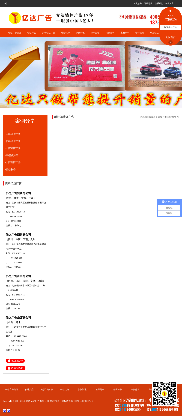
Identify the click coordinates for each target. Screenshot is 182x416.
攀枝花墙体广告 (172, 117)
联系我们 (159, 3)
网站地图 (148, 3)
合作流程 (139, 32)
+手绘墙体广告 (13, 134)
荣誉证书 (110, 32)
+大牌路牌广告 (13, 162)
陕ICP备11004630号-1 (82, 401)
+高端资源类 (11, 155)
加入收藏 (137, 3)
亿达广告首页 (14, 32)
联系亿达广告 (156, 32)
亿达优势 (65, 32)
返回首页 (170, 37)
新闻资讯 (80, 32)
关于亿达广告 (48, 32)
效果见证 (95, 32)
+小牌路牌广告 (13, 148)
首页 (160, 117)
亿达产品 (31, 32)
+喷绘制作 (10, 169)
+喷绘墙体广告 (13, 141)
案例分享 (125, 32)
